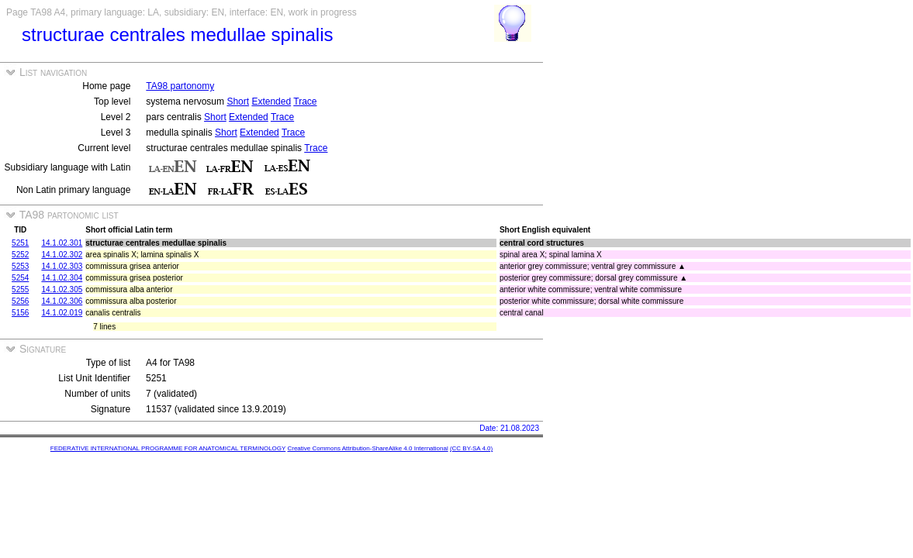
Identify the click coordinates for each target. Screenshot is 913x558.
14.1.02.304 (61, 278)
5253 (20, 266)
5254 (20, 278)
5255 (20, 289)
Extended (271, 101)
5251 (20, 243)
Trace (304, 101)
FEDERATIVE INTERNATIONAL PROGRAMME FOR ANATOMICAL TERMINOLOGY (167, 448)
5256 (20, 301)
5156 (20, 312)
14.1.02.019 (61, 312)
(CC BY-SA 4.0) (471, 448)
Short (238, 101)
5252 (20, 254)
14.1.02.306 (61, 301)
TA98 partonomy (180, 86)
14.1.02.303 (61, 266)
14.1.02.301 (61, 243)
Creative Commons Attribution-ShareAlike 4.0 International (367, 448)
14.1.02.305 (61, 289)
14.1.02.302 (61, 254)
